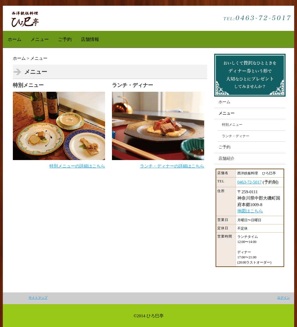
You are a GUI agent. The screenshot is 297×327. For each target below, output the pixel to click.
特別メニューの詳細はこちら (77, 166)
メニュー (40, 39)
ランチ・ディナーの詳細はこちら (172, 166)
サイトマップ (38, 297)
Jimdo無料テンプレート (24, 18)
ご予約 (65, 39)
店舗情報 (90, 39)
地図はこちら (250, 211)
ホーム (14, 39)
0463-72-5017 (249, 182)
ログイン (283, 297)
